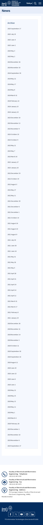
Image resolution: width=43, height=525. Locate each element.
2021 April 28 (12, 273)
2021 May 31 (12, 257)
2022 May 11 (12, 195)
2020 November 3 (13, 340)
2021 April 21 (12, 279)
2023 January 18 (13, 168)
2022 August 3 (12, 184)
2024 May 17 (12, 84)
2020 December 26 (14, 323)
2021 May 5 (11, 268)
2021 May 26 (12, 262)
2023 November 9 (13, 129)
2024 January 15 (13, 106)
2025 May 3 (11, 51)
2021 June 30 (12, 246)
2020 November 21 (14, 329)
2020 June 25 (12, 368)
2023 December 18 (14, 118)
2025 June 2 (12, 45)
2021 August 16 (13, 223)
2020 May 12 (12, 407)
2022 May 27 (12, 190)
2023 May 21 (12, 145)
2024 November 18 (14, 68)
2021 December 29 (14, 201)
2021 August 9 (12, 234)
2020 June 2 (12, 385)
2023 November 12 (14, 123)
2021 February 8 (13, 312)
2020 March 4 (12, 418)
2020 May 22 (12, 390)
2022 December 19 (14, 173)
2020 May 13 (12, 401)
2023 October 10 (13, 134)
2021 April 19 (12, 285)
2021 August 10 (13, 229)
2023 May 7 (11, 151)
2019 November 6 (13, 440)
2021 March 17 (12, 307)
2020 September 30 (14, 351)
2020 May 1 (11, 412)
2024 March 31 (12, 95)
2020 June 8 (12, 379)
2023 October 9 (13, 140)
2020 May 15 (12, 396)
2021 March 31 (12, 301)
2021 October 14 (13, 218)
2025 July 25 (12, 34)
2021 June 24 (12, 251)
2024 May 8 (11, 90)
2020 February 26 (13, 424)
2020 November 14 (14, 335)
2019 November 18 (14, 435)
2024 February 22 (13, 101)
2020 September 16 (14, 357)
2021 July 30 (12, 240)
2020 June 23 (12, 374)
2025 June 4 (12, 40)
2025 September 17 (14, 29)
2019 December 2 (13, 429)
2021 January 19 (13, 318)
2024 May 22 (12, 79)
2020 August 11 (13, 362)
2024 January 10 (13, 112)
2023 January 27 (13, 162)
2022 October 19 (13, 179)
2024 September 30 (14, 73)
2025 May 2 (11, 56)
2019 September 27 (14, 446)
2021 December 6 (13, 207)
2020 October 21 (13, 346)
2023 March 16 (12, 157)
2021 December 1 (13, 212)
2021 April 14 (12, 290)
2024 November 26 (14, 62)
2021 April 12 (12, 296)
